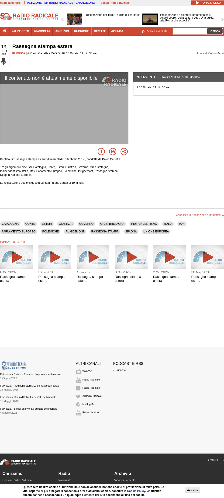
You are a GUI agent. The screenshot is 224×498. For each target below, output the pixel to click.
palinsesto (20, 31)
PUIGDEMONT (74, 231)
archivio (62, 31)
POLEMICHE (50, 231)
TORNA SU (212, 460)
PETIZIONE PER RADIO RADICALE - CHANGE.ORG (61, 2)
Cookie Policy (136, 491)
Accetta (192, 490)
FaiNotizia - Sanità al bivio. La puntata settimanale (28, 408)
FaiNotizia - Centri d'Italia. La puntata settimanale (28, 397)
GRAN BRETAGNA (112, 223)
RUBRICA (18, 53)
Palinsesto (65, 480)
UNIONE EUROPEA (156, 231)
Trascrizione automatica (180, 77)
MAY (182, 223)
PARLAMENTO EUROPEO (19, 231)
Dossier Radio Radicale (17, 480)
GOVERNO (86, 223)
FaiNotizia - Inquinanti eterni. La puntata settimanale (29, 385)
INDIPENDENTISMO (144, 223)
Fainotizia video (91, 412)
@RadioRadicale (92, 395)
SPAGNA (131, 231)
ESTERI (47, 223)
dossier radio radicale (115, 2)
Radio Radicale (91, 379)
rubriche (81, 31)
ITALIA (168, 223)
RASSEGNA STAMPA (104, 231)
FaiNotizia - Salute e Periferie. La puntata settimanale (30, 374)
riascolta (42, 31)
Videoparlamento (125, 480)
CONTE (30, 223)
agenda (117, 31)
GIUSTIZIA (65, 223)
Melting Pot (89, 404)
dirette (100, 31)
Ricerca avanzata (157, 31)
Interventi (145, 77)
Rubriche (121, 370)
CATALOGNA (10, 223)
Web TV (87, 371)
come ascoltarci (10, 2)
